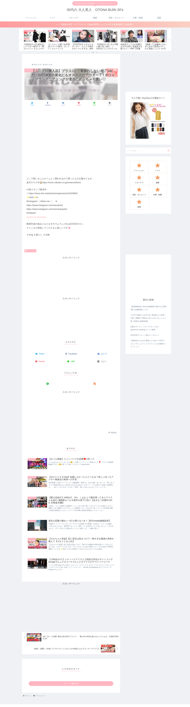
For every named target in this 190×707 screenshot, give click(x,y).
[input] (148, 143)
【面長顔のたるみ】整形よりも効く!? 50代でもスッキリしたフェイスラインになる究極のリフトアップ (148, 336)
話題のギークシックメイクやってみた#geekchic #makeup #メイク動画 (144, 320)
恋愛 (167, 703)
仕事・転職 (159, 703)
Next (169, 36)
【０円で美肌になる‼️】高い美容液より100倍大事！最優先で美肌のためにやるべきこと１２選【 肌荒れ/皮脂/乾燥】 (148, 311)
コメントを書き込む (71, 676)
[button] (168, 143)
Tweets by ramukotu (36, 209)
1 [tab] (93, 45)
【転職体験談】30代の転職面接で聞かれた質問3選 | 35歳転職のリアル (148, 300)
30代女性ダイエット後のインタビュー (144, 328)
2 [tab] (97, 45)
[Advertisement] (71, 107)
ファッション (30, 243)
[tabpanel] (26, 35)
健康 (134, 703)
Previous (21, 36)
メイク (116, 703)
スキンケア (126, 703)
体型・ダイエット (145, 703)
